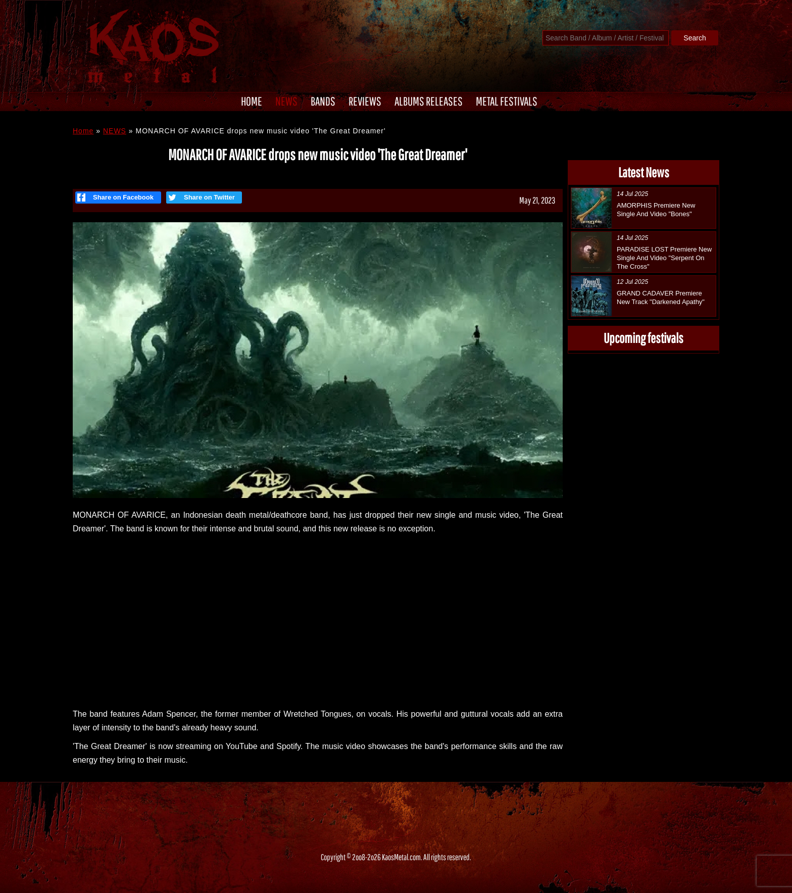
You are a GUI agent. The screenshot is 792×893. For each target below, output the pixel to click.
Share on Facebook (115, 197)
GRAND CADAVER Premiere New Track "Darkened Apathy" (661, 297)
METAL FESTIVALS (506, 101)
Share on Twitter (200, 197)
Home (83, 131)
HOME (251, 101)
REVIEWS (365, 101)
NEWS (286, 101)
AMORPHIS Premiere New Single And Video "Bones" (656, 210)
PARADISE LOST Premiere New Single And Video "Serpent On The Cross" (664, 257)
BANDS (323, 101)
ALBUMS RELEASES (428, 101)
